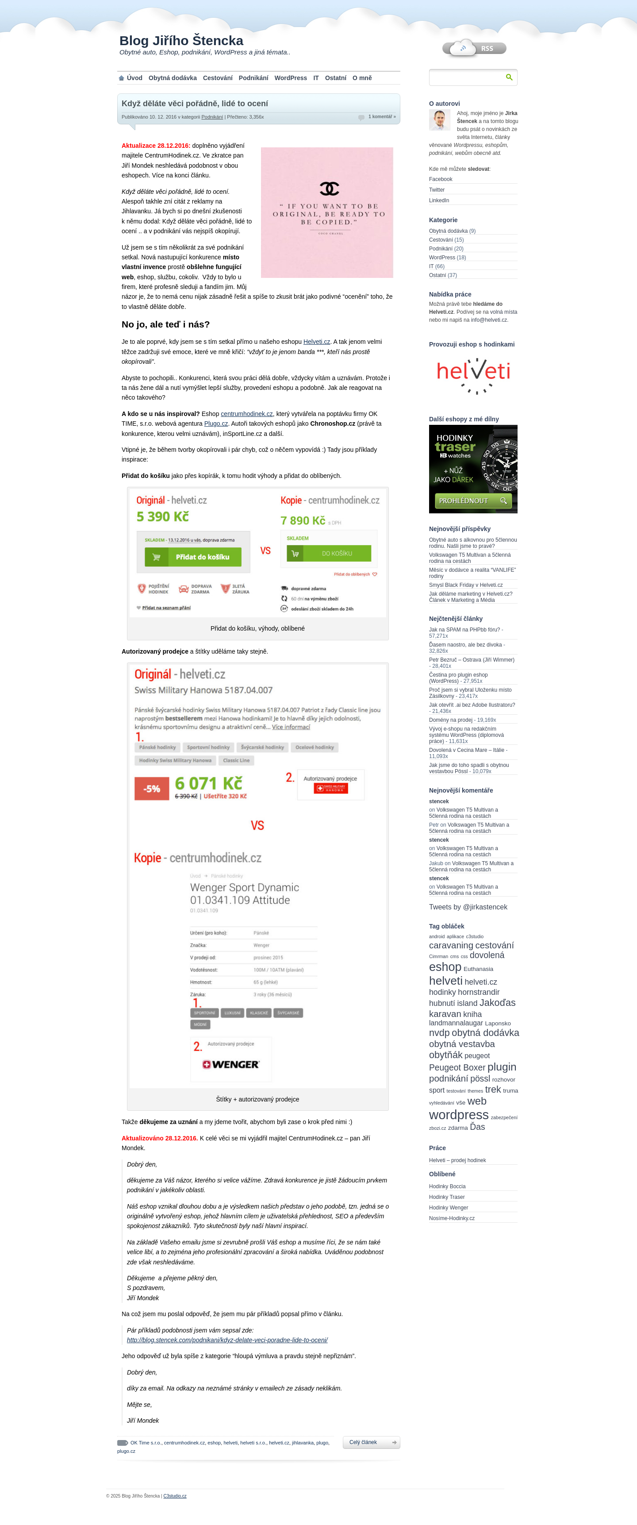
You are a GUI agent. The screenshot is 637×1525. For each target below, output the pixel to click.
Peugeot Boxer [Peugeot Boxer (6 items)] (457, 1067)
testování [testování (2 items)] (456, 1091)
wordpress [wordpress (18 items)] (459, 1114)
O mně (362, 77)
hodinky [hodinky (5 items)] (442, 992)
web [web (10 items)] (477, 1101)
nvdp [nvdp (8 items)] (439, 1032)
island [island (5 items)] (467, 1003)
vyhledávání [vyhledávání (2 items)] (441, 1102)
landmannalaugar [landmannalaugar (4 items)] (456, 1023)
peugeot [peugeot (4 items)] (477, 1055)
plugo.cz (126, 1451)
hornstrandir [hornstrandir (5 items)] (478, 992)
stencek (439, 801)
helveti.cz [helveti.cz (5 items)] (480, 982)
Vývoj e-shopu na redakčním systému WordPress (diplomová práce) (466, 735)
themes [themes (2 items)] (475, 1091)
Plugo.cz (216, 423)
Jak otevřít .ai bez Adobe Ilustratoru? (472, 705)
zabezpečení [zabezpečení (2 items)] (504, 1117)
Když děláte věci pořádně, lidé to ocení (195, 103)
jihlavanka (303, 1442)
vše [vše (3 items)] (460, 1102)
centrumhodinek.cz (247, 413)
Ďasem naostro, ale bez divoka (465, 645)
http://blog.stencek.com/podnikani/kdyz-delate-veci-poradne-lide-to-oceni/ (227, 1340)
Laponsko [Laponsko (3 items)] (498, 1023)
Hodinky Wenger (448, 1208)
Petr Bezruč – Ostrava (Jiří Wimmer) (471, 660)
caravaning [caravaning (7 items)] (451, 945)
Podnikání (254, 77)
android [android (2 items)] (437, 936)
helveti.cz (279, 1442)
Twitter (437, 190)
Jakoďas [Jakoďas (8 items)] (498, 1002)
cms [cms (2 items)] (454, 956)
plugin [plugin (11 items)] (502, 1067)
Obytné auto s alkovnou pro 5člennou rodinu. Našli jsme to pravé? (473, 543)
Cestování (218, 77)
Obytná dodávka (173, 77)
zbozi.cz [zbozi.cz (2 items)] (437, 1128)
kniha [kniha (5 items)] (472, 1014)
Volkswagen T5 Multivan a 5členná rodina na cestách (470, 558)
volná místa (503, 312)
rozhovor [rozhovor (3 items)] (503, 1079)
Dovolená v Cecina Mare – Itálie (466, 750)
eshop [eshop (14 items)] (445, 967)
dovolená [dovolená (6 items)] (487, 955)
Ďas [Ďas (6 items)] (477, 1127)
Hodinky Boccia (447, 1186)
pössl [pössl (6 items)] (480, 1078)
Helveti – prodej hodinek (457, 1160)
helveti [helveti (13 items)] (446, 980)
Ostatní (335, 77)
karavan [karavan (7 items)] (445, 1014)
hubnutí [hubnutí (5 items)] (442, 1003)
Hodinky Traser (447, 1197)
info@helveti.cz (489, 320)
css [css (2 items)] (464, 956)
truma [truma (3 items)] (510, 1090)
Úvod (134, 77)
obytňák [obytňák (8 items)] (446, 1054)
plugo (322, 1442)
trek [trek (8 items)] (493, 1089)
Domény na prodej (450, 720)
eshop (214, 1442)
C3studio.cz (174, 1496)
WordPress (291, 77)
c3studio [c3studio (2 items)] (475, 936)
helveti (230, 1442)
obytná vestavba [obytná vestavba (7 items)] (462, 1044)
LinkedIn (439, 200)
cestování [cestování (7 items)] (495, 945)
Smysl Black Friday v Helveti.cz (466, 585)
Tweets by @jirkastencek (468, 907)
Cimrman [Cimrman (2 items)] (438, 956)
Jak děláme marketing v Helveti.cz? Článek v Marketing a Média (471, 597)
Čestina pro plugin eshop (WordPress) (458, 678)
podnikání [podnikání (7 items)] (448, 1078)
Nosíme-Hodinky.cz (452, 1218)
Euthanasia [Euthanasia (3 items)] (478, 969)
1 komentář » (382, 116)
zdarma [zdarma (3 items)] (458, 1127)
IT (315, 77)
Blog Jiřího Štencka (181, 40)
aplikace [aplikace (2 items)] (455, 936)
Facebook (441, 179)
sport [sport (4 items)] (437, 1090)
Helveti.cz (316, 341)
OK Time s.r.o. (145, 1442)
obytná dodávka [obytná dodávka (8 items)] (485, 1032)
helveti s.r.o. (253, 1442)
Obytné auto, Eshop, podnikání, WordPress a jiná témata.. (205, 52)
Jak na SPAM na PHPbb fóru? (464, 630)
